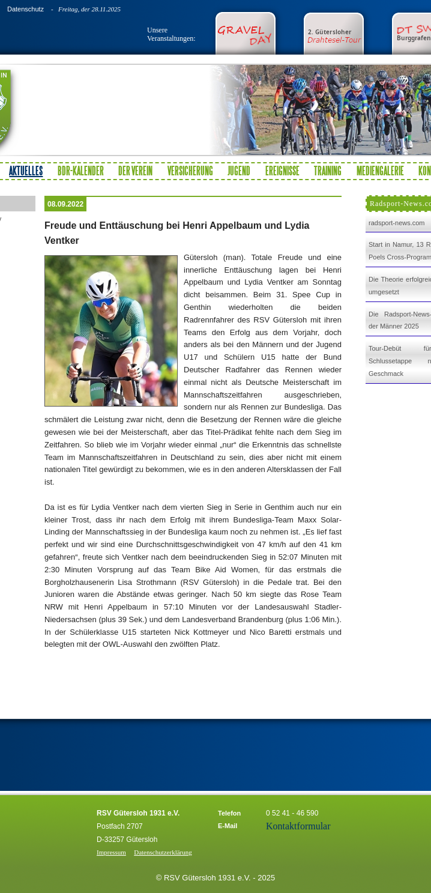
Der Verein (135, 170)
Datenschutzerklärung (163, 852)
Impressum (111, 852)
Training (328, 170)
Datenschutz (25, 9)
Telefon (229, 813)
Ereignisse (282, 170)
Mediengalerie (380, 170)
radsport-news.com (397, 222)
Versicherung (190, 170)
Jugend (239, 170)
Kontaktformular (298, 826)
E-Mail (227, 825)
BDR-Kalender (81, 170)
